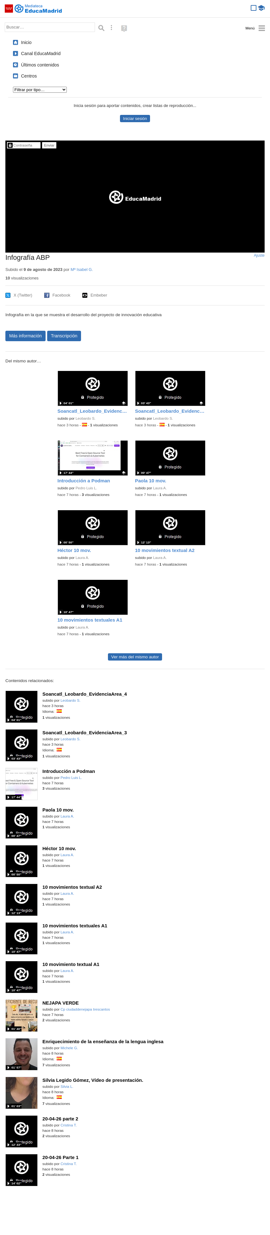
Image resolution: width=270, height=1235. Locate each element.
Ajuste (259, 255)
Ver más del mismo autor (135, 657)
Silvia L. (66, 1086)
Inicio (26, 42)
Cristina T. (68, 1125)
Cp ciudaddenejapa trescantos (85, 1009)
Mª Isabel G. (82, 269)
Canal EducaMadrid (41, 53)
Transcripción (64, 335)
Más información (25, 335)
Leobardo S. (86, 418)
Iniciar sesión (135, 118)
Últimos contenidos (40, 64)
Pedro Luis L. (86, 488)
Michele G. (69, 1048)
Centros (29, 75)
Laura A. (160, 488)
